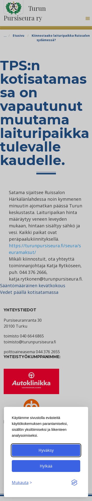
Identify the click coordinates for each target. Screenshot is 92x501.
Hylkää (46, 466)
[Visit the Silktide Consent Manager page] (74, 482)
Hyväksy (46, 450)
